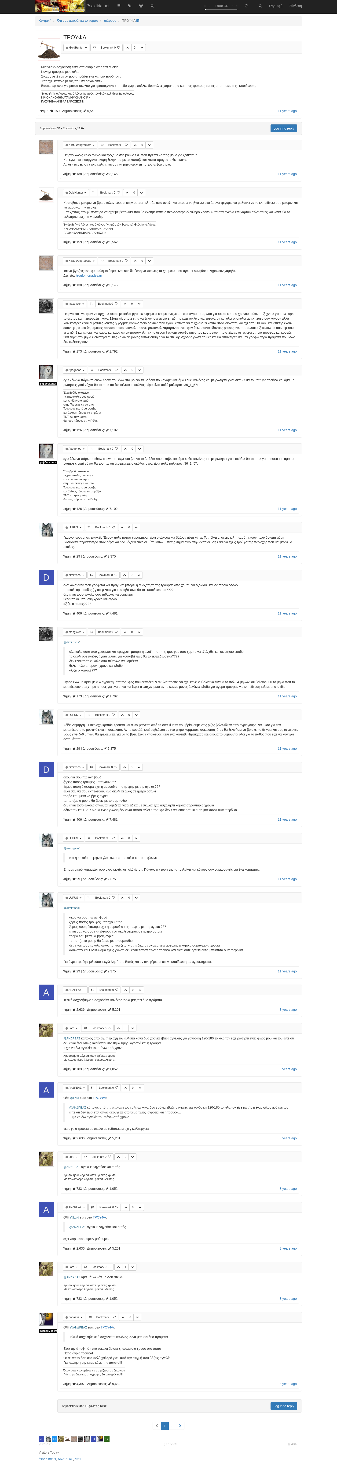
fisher (42, 1459)
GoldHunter (76, 47)
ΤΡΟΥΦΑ (99, 1098)
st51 (78, 1459)
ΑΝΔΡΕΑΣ (75, 990)
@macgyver (71, 848)
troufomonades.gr (89, 275)
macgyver (75, 303)
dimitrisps (75, 575)
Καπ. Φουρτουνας (80, 145)
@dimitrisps (71, 642)
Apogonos (75, 370)
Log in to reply (284, 128)
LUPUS (74, 527)
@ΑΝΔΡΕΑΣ (71, 1038)
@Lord (74, 1098)
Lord (72, 1028)
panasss (74, 1317)
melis (52, 1459)
